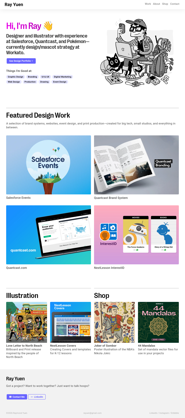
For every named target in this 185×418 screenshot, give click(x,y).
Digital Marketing (62, 76)
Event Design (59, 81)
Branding (32, 76)
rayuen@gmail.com (92, 413)
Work (148, 3)
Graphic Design (15, 76)
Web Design (14, 81)
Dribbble (175, 413)
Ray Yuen (14, 4)
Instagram (164, 413)
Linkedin (153, 413)
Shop (165, 3)
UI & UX (45, 76)
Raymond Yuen (20, 413)
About (156, 3)
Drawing (44, 81)
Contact (174, 3)
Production (30, 81)
